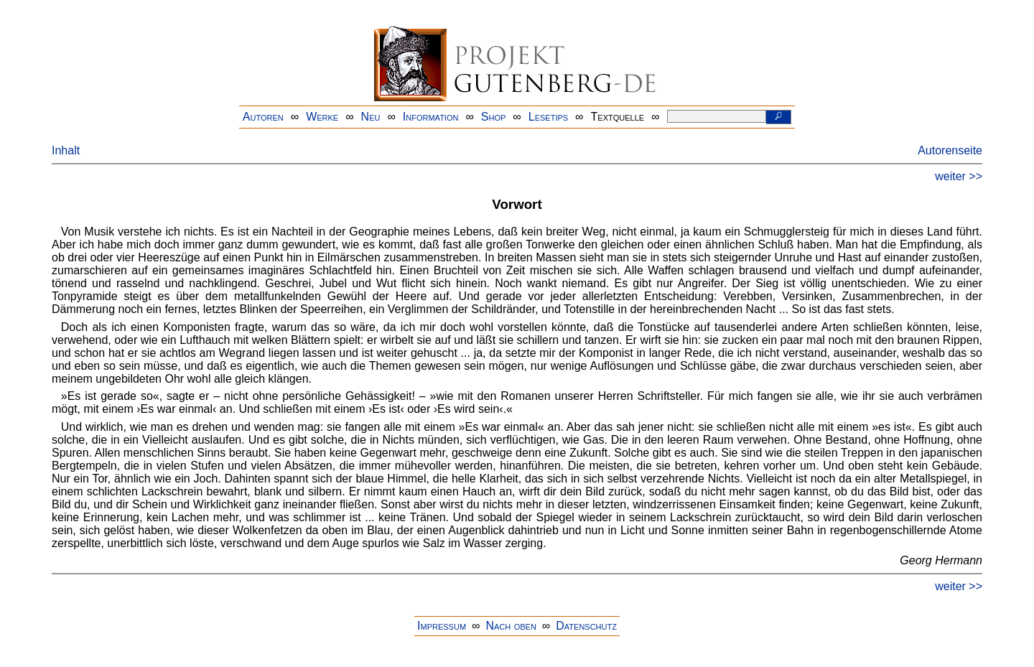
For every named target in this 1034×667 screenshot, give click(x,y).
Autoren (263, 117)
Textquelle (618, 117)
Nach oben (510, 626)
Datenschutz (586, 626)
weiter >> (958, 176)
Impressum (441, 626)
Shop (493, 117)
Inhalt (66, 150)
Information (431, 117)
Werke (322, 117)
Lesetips (548, 117)
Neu (371, 117)
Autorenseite (950, 150)
